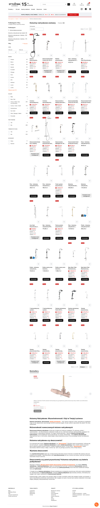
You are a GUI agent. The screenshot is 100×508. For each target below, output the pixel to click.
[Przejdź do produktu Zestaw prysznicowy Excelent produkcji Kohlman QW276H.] (86, 295)
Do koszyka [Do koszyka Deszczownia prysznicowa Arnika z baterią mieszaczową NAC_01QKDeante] (46, 155)
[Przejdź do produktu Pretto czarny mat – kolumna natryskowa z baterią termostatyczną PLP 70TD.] (60, 254)
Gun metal (13, 110)
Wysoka (12, 143)
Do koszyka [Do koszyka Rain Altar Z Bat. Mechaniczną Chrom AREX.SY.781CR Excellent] (72, 279)
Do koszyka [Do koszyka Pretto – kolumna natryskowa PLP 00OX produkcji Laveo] (85, 238)
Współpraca (54, 500)
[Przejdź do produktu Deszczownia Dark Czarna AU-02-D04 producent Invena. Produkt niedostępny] (48, 45)
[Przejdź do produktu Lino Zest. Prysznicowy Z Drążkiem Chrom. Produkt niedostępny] (35, 212)
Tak (11, 122)
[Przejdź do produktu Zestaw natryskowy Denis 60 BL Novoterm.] (60, 295)
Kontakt (74, 490)
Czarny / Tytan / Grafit (16, 105)
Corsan (12, 64)
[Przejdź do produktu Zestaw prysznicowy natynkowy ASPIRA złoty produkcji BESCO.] (73, 336)
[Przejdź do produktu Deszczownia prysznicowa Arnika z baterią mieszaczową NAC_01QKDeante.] (48, 128)
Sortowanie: (32, 26)
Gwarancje (53, 494)
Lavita (12, 87)
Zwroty (31, 494)
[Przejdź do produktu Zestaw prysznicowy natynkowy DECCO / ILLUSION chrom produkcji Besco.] (86, 336)
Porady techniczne (12, 496)
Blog (9, 490)
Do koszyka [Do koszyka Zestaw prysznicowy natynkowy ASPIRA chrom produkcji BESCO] (46, 362)
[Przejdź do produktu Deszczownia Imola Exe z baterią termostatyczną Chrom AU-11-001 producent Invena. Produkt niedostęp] (35, 128)
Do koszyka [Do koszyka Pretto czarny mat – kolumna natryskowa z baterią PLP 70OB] (46, 279)
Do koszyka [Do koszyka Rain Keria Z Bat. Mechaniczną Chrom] (85, 279)
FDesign (12, 72)
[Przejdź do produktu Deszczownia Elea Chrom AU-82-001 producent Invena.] (73, 87)
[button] (68, 4)
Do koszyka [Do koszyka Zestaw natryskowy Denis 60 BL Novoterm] (59, 320)
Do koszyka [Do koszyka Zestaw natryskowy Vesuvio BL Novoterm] (72, 320)
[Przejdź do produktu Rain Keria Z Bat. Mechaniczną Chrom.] (86, 254)
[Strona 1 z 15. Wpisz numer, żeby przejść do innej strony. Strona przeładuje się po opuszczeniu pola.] (85, 29)
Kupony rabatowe (55, 496)
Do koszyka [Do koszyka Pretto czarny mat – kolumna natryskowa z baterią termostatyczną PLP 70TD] (59, 279)
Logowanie (32, 490)
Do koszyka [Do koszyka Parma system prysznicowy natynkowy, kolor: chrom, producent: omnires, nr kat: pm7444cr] (59, 238)
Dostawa (53, 492)
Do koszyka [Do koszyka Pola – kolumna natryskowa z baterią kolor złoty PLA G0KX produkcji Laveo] (72, 238)
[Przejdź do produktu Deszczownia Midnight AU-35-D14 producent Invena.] (60, 128)
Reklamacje (32, 493)
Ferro (12, 74)
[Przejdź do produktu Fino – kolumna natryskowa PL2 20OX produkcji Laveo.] (35, 171)
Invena (12, 77)
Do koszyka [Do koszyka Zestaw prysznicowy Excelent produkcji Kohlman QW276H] (85, 320)
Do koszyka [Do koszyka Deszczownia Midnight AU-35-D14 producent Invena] (59, 155)
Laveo (12, 85)
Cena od (10, 49)
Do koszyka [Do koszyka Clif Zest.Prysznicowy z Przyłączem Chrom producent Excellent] (85, 71)
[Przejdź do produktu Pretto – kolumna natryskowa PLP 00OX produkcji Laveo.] (86, 212)
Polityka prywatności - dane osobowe (81, 494)
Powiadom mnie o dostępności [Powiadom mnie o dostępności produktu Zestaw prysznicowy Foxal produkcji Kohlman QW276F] (35, 362)
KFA (11, 79)
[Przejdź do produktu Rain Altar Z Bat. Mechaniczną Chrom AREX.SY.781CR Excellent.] (73, 254)
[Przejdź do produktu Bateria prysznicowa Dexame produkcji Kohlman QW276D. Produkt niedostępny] (60, 45)
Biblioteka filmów (12, 492)
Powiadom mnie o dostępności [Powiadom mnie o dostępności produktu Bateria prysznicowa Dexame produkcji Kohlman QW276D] (61, 71)
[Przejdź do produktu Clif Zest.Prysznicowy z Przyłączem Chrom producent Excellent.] (86, 45)
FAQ (9, 493)
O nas (73, 492)
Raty (52, 497)
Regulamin (74, 496)
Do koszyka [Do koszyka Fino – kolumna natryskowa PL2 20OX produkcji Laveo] (33, 196)
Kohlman (12, 82)
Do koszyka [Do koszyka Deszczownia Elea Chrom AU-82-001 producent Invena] (72, 112)
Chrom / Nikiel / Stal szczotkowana (15, 102)
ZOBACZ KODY (73, 14)
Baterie (17, 18)
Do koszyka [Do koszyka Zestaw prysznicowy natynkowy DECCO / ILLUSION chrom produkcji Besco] (85, 362)
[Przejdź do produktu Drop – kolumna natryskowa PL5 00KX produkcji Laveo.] (86, 128)
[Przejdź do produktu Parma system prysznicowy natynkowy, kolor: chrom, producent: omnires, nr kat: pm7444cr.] (60, 212)
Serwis (52, 499)
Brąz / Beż (13, 99)
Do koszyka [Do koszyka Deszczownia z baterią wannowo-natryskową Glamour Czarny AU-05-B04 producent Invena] (59, 112)
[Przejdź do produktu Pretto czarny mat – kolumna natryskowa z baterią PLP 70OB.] (48, 254)
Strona (82, 29)
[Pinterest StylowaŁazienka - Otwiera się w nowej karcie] (90, 9)
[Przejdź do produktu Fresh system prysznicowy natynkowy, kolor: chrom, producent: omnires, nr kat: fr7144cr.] (60, 171)
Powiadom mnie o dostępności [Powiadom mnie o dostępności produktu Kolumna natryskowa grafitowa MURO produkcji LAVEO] (86, 195)
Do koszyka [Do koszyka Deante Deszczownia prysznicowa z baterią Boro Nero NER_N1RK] (33, 71)
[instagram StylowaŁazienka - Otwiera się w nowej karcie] (81, 9)
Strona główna (11, 18)
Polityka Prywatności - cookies (79, 493)
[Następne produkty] (83, 367)
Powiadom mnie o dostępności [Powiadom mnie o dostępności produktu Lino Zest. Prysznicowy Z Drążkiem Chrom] (35, 237)
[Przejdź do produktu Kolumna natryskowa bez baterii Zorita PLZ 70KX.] (73, 171)
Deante (12, 67)
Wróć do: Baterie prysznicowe (15, 30)
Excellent (13, 69)
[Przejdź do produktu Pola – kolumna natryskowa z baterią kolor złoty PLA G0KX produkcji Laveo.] (73, 212)
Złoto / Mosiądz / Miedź (16, 113)
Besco (12, 62)
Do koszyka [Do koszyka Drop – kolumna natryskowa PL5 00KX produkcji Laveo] (85, 155)
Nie (11, 125)
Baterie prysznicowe (24, 18)
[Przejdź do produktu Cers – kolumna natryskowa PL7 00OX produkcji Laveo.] (73, 45)
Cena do (21, 49)
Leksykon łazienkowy (13, 494)
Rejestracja (32, 492)
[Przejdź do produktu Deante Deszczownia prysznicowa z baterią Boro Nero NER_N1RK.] (35, 45)
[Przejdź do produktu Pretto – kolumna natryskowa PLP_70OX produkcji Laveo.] (35, 254)
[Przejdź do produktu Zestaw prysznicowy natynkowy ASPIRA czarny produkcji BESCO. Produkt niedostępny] (60, 336)
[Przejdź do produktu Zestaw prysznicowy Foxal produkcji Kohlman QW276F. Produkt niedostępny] (35, 336)
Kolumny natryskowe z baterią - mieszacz (17, 36)
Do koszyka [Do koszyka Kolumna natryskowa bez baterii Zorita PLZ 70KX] (72, 196)
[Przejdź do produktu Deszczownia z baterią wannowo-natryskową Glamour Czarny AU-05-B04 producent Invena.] (60, 87)
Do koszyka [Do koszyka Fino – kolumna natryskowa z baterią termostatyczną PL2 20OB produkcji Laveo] (46, 196)
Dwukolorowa (14, 108)
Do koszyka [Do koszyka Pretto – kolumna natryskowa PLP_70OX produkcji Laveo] (33, 279)
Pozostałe (13, 116)
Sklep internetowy (49, 506)
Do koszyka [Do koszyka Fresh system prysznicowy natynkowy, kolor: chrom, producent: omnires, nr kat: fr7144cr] (59, 196)
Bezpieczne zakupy (55, 490)
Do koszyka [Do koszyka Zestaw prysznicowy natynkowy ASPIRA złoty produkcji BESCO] (72, 362)
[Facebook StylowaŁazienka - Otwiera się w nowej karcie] (85, 9)
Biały (12, 96)
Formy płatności (54, 493)
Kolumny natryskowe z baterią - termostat (17, 39)
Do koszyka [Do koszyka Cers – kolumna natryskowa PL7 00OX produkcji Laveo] (72, 71)
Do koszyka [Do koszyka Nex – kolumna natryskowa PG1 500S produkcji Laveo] (46, 238)
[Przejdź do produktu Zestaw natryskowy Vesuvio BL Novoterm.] (73, 295)
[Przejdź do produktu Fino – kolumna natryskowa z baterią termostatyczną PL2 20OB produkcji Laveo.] (48, 171)
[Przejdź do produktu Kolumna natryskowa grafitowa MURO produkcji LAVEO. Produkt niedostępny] (86, 171)
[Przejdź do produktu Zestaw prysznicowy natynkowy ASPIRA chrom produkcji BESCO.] (48, 336)
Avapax (12, 59)
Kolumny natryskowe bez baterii (17, 33)
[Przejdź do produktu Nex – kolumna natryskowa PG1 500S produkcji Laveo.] (48, 212)
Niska (12, 141)
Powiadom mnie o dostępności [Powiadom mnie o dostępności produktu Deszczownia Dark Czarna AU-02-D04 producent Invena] (48, 71)
